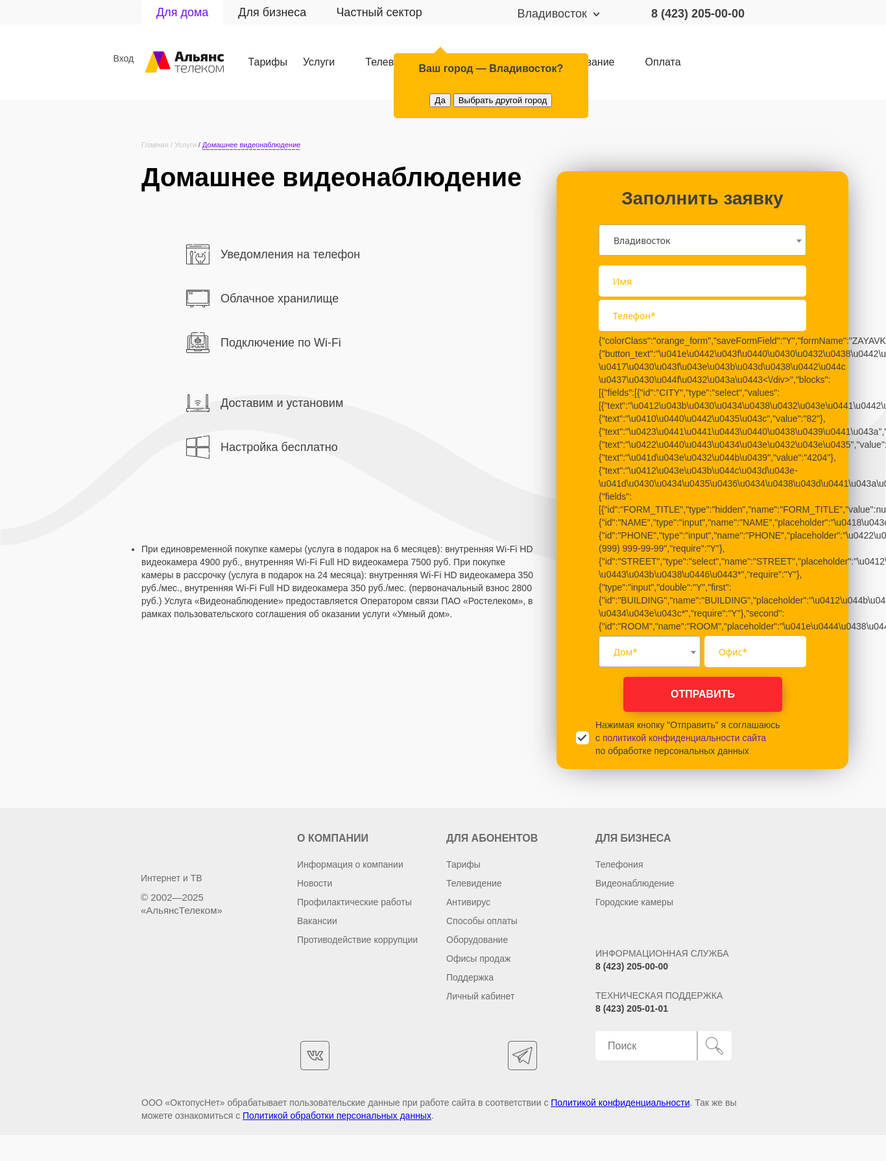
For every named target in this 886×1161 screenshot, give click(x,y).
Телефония (619, 864)
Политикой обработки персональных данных (337, 1115)
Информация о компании (350, 864)
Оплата (665, 62)
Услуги (319, 62)
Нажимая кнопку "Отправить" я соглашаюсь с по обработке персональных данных (687, 738)
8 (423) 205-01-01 (631, 1008)
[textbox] (649, 651)
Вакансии (317, 921)
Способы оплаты (482, 921)
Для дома (182, 12)
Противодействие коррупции (357, 940)
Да (440, 100)
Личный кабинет (480, 996)
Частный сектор (379, 12)
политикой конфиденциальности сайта (684, 738)
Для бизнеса (272, 12)
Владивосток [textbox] (642, 240)
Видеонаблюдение (634, 883)
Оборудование (477, 940)
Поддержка (470, 977)
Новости (314, 883)
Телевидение (474, 883)
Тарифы (267, 62)
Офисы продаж (478, 958)
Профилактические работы (354, 902)
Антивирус (468, 902)
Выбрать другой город (503, 100)
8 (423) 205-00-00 (698, 13)
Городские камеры (634, 902)
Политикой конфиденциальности (620, 1102)
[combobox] (702, 240)
